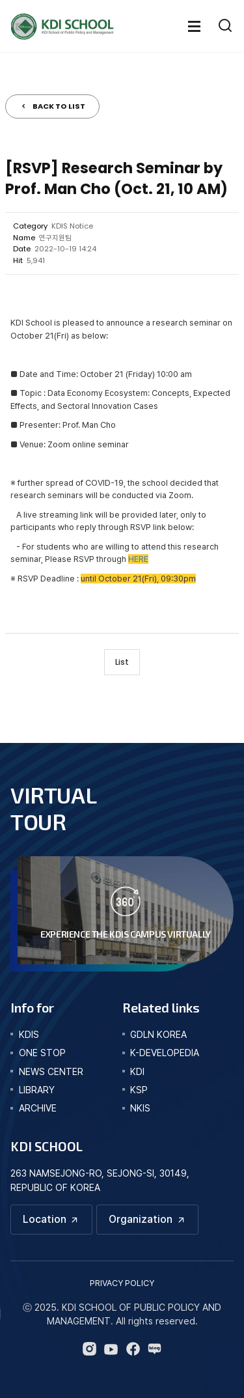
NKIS (140, 1107)
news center (51, 1071)
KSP (139, 1089)
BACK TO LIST (59, 106)
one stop (42, 1052)
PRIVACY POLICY (122, 1283)
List (122, 661)
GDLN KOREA (158, 1034)
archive (38, 1107)
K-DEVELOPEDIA (164, 1052)
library (37, 1089)
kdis (29, 1034)
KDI (137, 1071)
